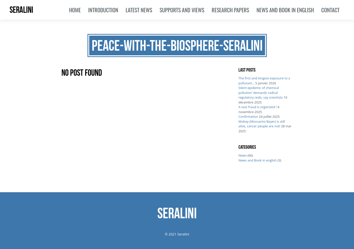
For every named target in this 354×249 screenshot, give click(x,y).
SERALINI (21, 10)
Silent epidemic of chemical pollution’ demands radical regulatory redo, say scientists (260, 93)
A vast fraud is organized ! (257, 107)
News (242, 155)
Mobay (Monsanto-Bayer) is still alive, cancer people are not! (261, 124)
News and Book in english (257, 160)
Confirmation (248, 116)
